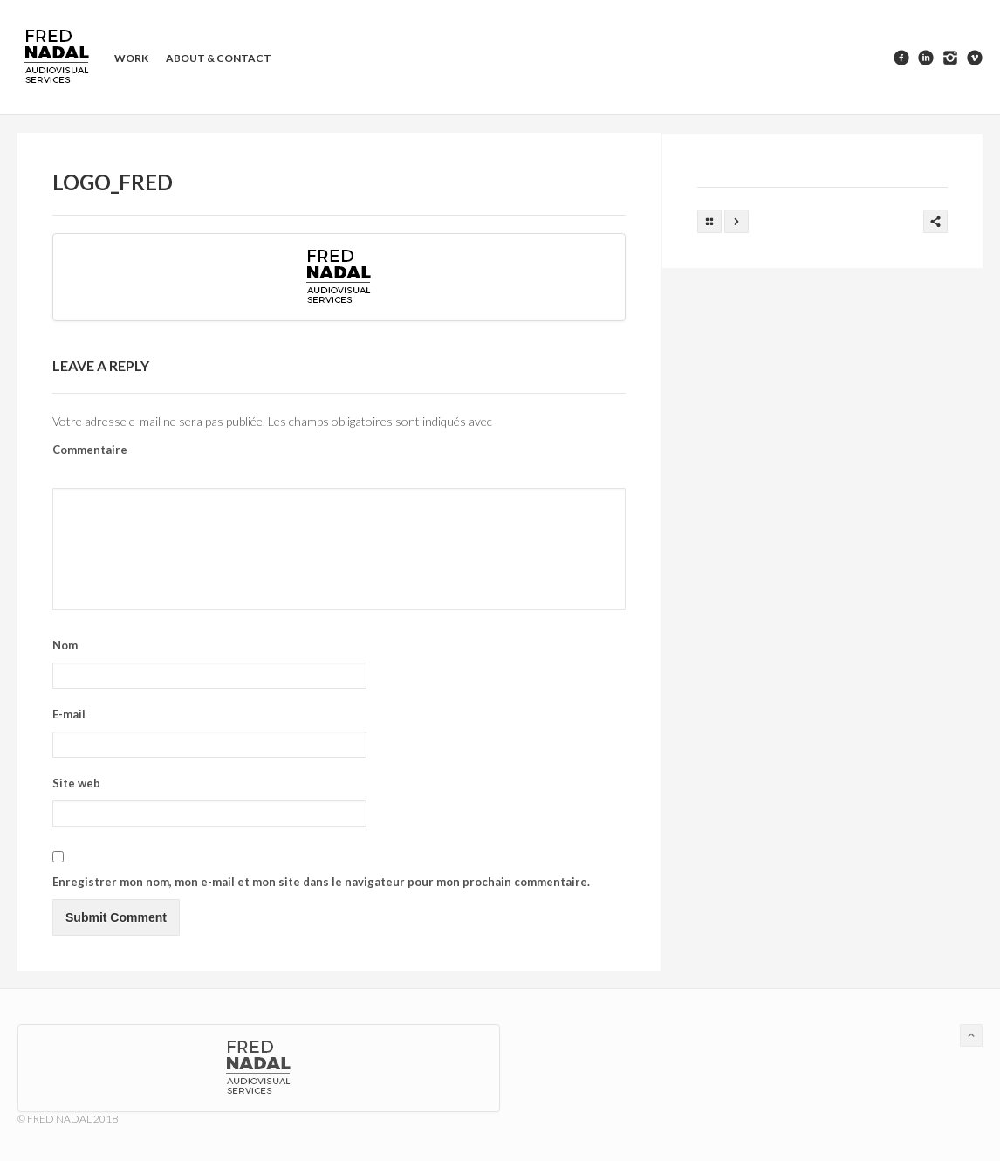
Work (131, 58)
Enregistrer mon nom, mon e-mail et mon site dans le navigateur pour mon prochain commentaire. (321, 882)
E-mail (69, 714)
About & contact (218, 58)
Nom (65, 645)
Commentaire (89, 450)
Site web (76, 783)
